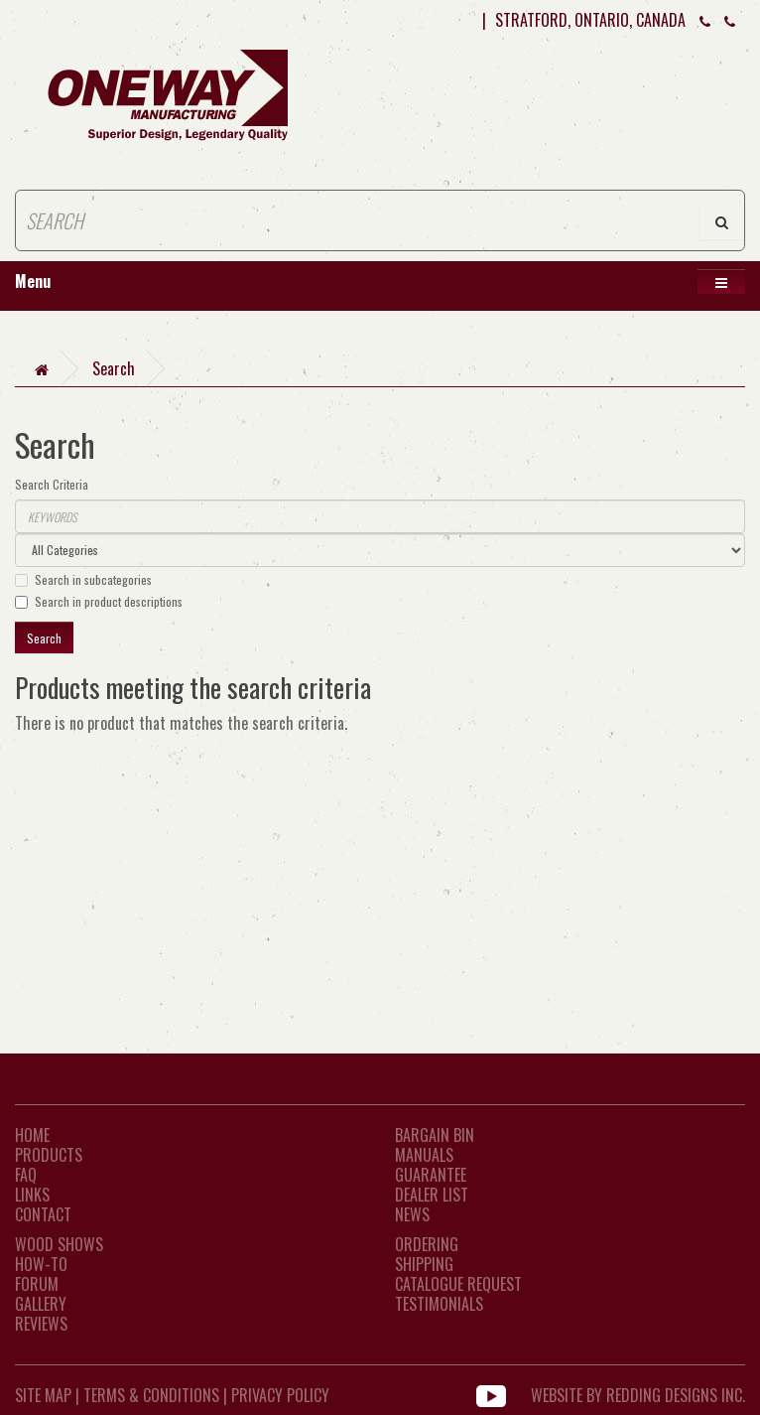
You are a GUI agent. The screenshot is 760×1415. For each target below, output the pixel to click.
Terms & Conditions (151, 1395)
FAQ (26, 1175)
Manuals (424, 1155)
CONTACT (43, 1214)
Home (32, 1135)
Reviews (41, 1324)
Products (48, 1155)
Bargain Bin (434, 1135)
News (412, 1214)
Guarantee (430, 1175)
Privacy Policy (280, 1395)
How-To (41, 1264)
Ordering (426, 1244)
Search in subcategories (83, 579)
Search (113, 368)
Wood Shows (59, 1244)
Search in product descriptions (99, 601)
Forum (37, 1284)
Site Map (43, 1395)
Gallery (40, 1304)
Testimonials (439, 1304)
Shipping (424, 1264)
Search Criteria (51, 484)
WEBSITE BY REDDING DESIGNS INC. (638, 1395)
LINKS (32, 1194)
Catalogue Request (458, 1284)
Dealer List (431, 1194)
